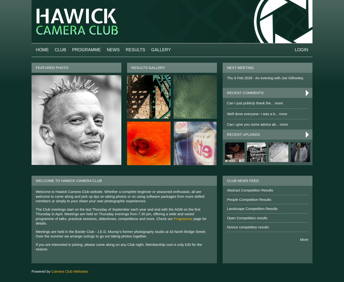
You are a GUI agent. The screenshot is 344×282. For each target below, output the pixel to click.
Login (301, 49)
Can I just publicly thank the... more (255, 103)
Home (42, 49)
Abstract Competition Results (250, 190)
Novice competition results (248, 227)
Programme (86, 49)
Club (60, 49)
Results (135, 49)
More (304, 239)
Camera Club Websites (69, 271)
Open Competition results (247, 218)
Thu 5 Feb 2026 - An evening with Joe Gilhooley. (265, 78)
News (113, 49)
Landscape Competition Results (252, 209)
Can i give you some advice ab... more (257, 124)
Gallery (161, 49)
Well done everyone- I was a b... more (257, 114)
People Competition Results (249, 199)
